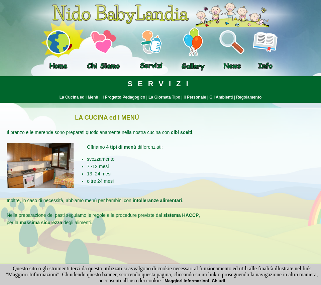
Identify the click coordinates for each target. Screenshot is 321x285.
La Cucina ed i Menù (79, 97)
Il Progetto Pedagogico (123, 97)
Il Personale (195, 97)
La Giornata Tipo (164, 97)
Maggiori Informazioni (187, 280)
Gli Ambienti (221, 97)
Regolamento (248, 97)
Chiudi (218, 280)
